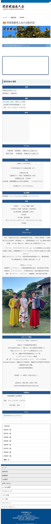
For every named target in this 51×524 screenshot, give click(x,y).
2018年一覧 (7, 445)
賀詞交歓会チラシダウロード (13, 415)
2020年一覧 (7, 437)
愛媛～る (6, 459)
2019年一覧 (7, 441)
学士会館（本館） (9, 102)
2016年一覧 (7, 452)
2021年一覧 (7, 433)
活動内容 (13, 17)
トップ (5, 17)
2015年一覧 (7, 456)
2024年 (22, 17)
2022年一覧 (7, 430)
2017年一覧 (7, 448)
